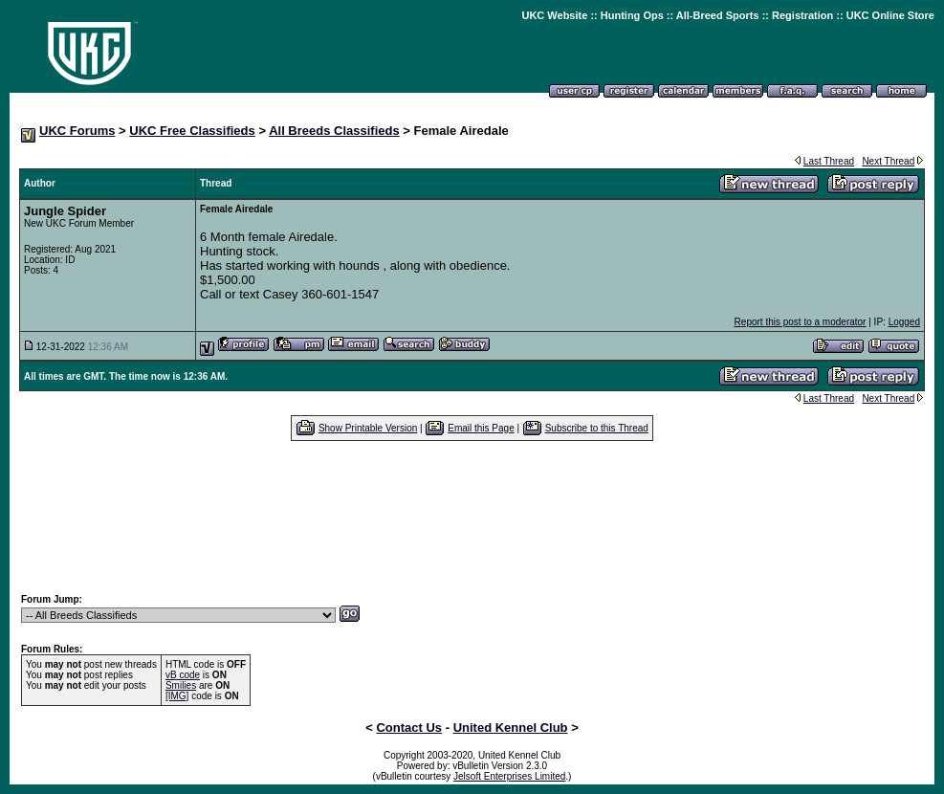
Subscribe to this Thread (596, 428)
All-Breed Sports (717, 15)
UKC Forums (77, 130)
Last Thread (828, 161)
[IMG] (176, 696)
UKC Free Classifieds (192, 130)
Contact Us (409, 727)
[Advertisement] (472, 517)
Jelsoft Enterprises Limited (509, 776)
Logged (904, 322)
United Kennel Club (510, 727)
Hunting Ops (632, 15)
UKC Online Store (890, 15)
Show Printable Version (367, 428)
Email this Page (481, 428)
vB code (182, 675)
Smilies (180, 685)
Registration (802, 15)
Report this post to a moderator (801, 322)
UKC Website (554, 15)
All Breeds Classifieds (334, 130)
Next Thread (888, 161)
